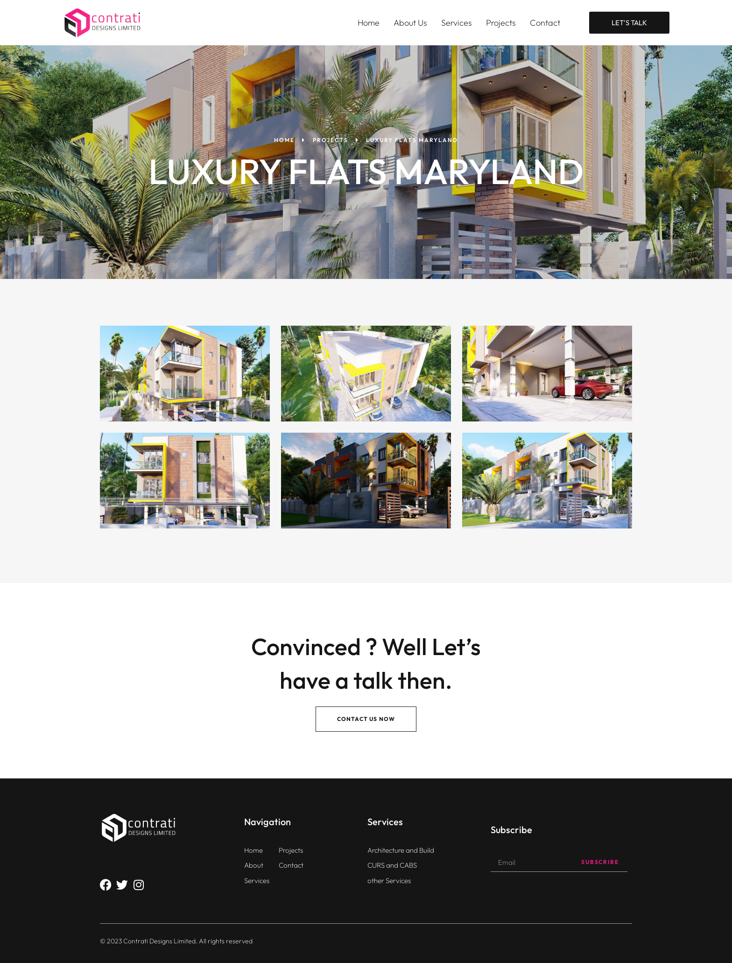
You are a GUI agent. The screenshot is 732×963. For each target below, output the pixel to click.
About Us (410, 22)
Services (456, 22)
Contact (545, 22)
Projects (501, 22)
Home (369, 22)
